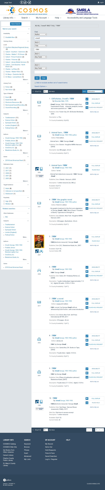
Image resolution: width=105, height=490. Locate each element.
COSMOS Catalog (9, 444)
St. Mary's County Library (9, 464)
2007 (7, 176)
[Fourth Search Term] (66, 72)
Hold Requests (50, 450)
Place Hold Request (94, 107)
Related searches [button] (9, 209)
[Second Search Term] (66, 49)
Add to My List (94, 112)
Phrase (26, 450)
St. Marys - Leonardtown (14, 77)
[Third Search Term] (66, 61)
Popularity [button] (6, 197)
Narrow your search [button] (9, 29)
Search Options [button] (41, 86)
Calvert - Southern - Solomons (15, 52)
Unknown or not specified (14, 191)
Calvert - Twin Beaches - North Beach (15, 65)
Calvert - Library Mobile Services (16, 62)
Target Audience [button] (8, 184)
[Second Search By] (41, 45)
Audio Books (10, 100)
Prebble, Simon (10, 140)
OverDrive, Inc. (9, 148)
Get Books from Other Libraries (8, 451)
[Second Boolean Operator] (37, 53)
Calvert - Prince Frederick (14, 57)
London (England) (11, 125)
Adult (7, 188)
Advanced (27, 456)
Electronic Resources (12, 102)
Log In (102, 2)
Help (68, 440)
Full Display (93, 103)
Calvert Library (8, 455)
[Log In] (98, 2)
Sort (84, 91)
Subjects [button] (6, 114)
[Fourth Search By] (41, 68)
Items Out (48, 447)
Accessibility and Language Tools (82, 18)
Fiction (8, 87)
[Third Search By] (41, 57)
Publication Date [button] (8, 164)
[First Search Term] (66, 38)
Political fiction (10, 128)
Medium (8, 204)
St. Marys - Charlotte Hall (14, 74)
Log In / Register (51, 459)
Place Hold (93, 170)
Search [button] (25, 18)
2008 (7, 173)
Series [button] (5, 156)
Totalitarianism (10, 117)
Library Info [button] (9, 18)
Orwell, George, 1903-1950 (13, 138)
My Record (49, 444)
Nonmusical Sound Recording (15, 105)
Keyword (27, 444)
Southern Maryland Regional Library (17, 47)
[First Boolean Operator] (37, 42)
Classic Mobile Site (93, 483)
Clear (44, 78)
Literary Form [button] (7, 83)
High (7, 201)
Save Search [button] (15, 24)
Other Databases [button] (8, 213)
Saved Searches (51, 456)
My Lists (27, 459)
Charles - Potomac (12, 59)
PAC (6, 217)
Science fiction (10, 120)
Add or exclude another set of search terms (51, 83)
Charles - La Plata (11, 69)
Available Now (10, 37)
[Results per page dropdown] (45, 91)
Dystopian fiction (10, 123)
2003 (7, 178)
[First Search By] (41, 34)
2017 (7, 170)
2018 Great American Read (14, 160)
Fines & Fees (50, 453)
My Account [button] (42, 18)
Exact (26, 453)
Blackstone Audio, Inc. (12, 150)
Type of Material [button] (8, 93)
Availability (93, 99)
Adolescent (9, 194)
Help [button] (58, 18)
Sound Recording (11, 107)
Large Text (8, 3)
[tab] (15, 28)
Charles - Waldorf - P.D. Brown (15, 54)
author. (66, 135)
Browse (27, 447)
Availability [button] (6, 33)
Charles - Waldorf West (13, 71)
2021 (7, 168)
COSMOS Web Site (10, 447)
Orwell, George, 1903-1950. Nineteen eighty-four (14, 144)
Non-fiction (9, 89)
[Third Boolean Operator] (37, 65)
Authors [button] (5, 134)
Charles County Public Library (8, 459)
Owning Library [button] (7, 41)
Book (7, 97)
